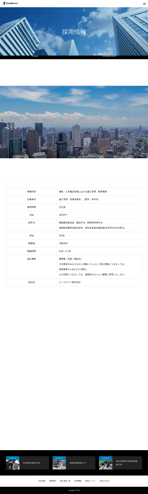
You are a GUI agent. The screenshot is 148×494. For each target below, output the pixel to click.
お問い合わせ (105, 481)
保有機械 (77, 481)
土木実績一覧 (12, 458)
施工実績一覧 (65, 481)
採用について (90, 481)
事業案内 (52, 481)
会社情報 (41, 481)
